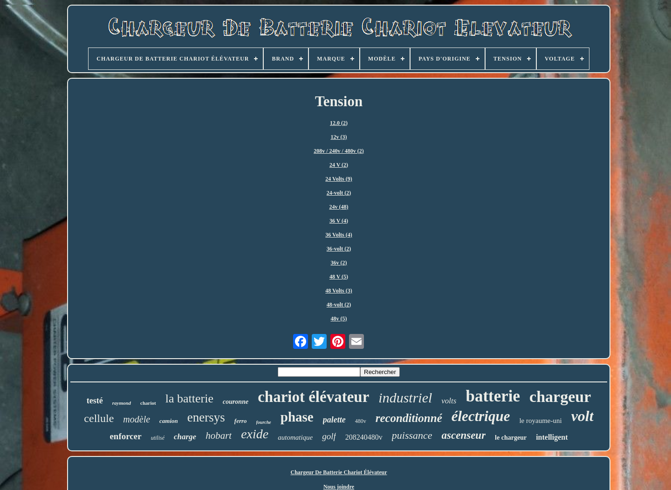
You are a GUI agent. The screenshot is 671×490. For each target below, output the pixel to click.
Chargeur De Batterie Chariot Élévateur (338, 472)
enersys (206, 417)
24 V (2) (338, 165)
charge (185, 436)
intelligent (552, 437)
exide (254, 434)
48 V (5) (338, 276)
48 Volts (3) (338, 290)
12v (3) (339, 137)
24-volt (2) (339, 193)
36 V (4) (338, 221)
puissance (412, 435)
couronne (235, 401)
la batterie (189, 398)
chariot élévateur (313, 396)
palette (334, 419)
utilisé (157, 438)
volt (582, 416)
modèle (136, 419)
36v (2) (339, 262)
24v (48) (339, 207)
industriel (405, 397)
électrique (481, 416)
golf (329, 436)
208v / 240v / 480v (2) (339, 151)
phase (297, 416)
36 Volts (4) (338, 234)
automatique (295, 437)
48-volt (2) (339, 304)
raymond (121, 403)
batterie (493, 396)
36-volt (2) (339, 248)
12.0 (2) (339, 123)
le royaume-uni (540, 420)
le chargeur (511, 437)
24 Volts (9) (338, 179)
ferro (240, 420)
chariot (148, 403)
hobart (218, 435)
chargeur (560, 396)
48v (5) (339, 318)
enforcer (125, 436)
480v (360, 421)
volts (448, 400)
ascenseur (464, 435)
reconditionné (409, 418)
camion (168, 420)
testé (95, 400)
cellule (99, 418)
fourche (263, 422)
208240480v (364, 437)
